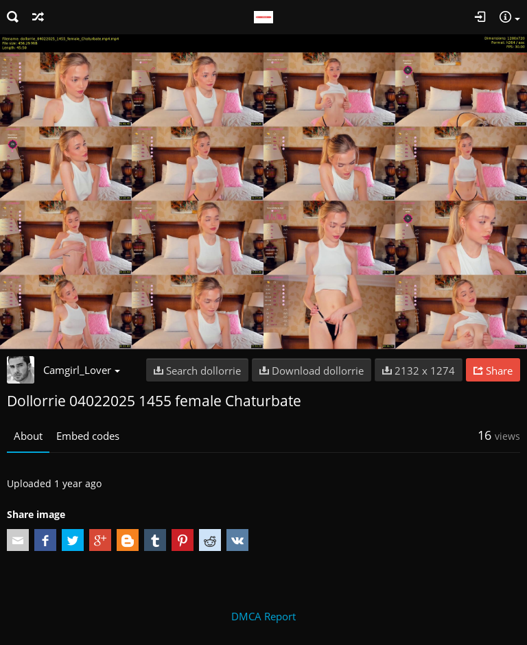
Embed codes (87, 436)
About (28, 436)
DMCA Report (263, 616)
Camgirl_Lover (81, 370)
